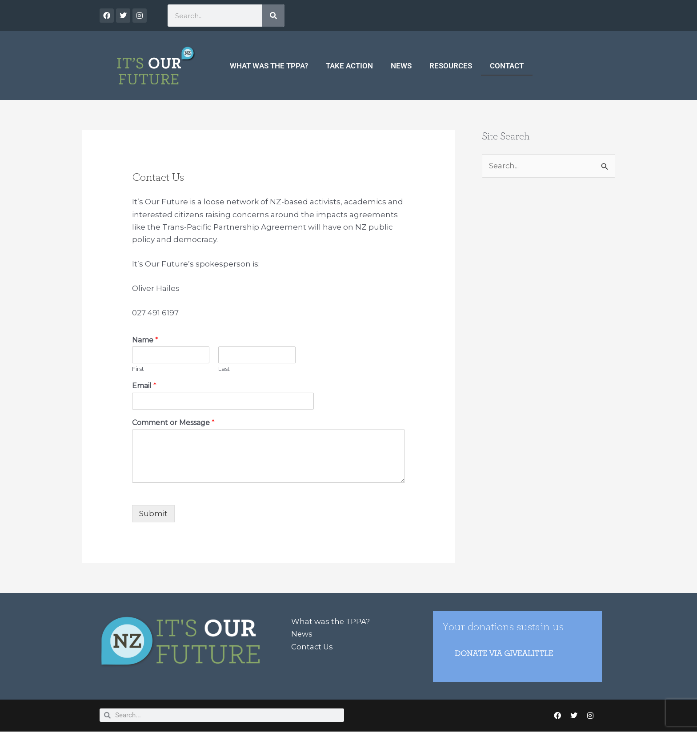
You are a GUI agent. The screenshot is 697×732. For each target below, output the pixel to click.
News (401, 65)
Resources (450, 65)
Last (224, 368)
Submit (153, 513)
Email (144, 386)
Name (145, 340)
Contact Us (312, 646)
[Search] (273, 15)
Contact (507, 65)
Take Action (349, 65)
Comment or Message (173, 422)
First (138, 368)
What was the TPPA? (269, 65)
